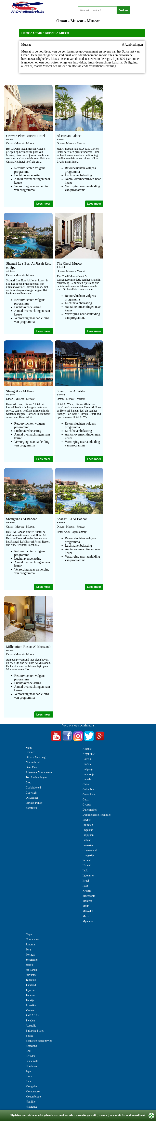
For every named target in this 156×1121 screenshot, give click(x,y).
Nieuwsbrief (33, 762)
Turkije (30, 1000)
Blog (28, 782)
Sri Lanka (31, 969)
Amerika (31, 1005)
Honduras (31, 1066)
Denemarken (89, 809)
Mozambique (33, 1096)
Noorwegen (32, 939)
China (85, 784)
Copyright (31, 792)
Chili (28, 1050)
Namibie (31, 1101)
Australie (31, 1025)
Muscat (50, 32)
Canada (86, 779)
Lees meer (43, 203)
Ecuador (30, 1056)
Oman (37, 32)
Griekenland (89, 850)
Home (25, 32)
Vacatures (31, 807)
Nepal (29, 934)
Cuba (85, 799)
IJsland (86, 865)
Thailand (31, 985)
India (85, 870)
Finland (86, 840)
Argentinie (88, 753)
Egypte (86, 819)
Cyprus (86, 804)
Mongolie (31, 1086)
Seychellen (32, 959)
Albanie (86, 748)
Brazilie (86, 764)
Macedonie (88, 895)
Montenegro (33, 1091)
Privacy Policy (34, 802)
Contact (30, 752)
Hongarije (88, 855)
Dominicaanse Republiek (96, 814)
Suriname (31, 974)
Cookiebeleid (33, 787)
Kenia (29, 1076)
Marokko (87, 911)
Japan (29, 1071)
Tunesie (30, 995)
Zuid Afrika (32, 1015)
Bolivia (86, 759)
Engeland (87, 829)
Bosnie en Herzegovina (39, 1040)
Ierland (86, 860)
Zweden (30, 1020)
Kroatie (86, 890)
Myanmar (87, 921)
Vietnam (30, 1010)
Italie (85, 885)
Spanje (30, 964)
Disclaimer (32, 797)
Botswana (31, 1045)
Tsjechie (30, 990)
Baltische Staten (35, 1030)
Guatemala (32, 1061)
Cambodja (88, 774)
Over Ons (31, 767)
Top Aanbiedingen (36, 777)
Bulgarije (87, 769)
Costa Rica (88, 794)
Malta (85, 906)
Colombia (88, 789)
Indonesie (87, 875)
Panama (30, 944)
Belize (29, 1035)
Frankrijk (87, 845)
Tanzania (31, 980)
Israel (85, 880)
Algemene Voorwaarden (39, 772)
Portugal (30, 954)
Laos (28, 1081)
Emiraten (87, 824)
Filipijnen (87, 835)
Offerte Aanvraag (36, 757)
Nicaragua (32, 1106)
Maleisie (87, 900)
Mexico (86, 916)
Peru (28, 949)
